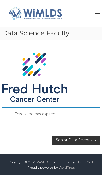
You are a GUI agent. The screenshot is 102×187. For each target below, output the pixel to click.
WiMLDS (43, 162)
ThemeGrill (84, 162)
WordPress (67, 167)
